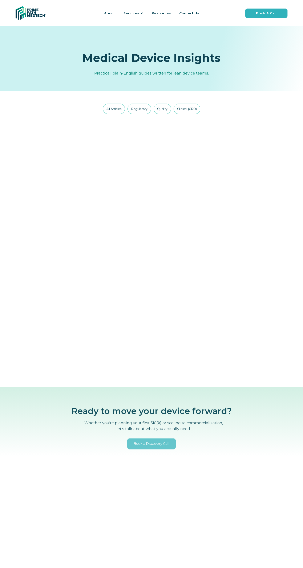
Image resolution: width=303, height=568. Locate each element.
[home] (31, 13)
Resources (161, 13)
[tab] (114, 109)
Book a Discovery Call (151, 449)
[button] (133, 13)
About (109, 13)
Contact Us (189, 13)
